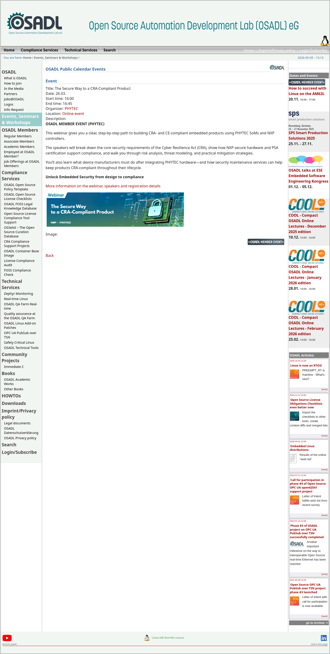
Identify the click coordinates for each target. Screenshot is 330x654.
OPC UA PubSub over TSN (20, 335)
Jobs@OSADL (14, 99)
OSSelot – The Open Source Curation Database (19, 231)
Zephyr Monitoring (18, 293)
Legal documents (17, 423)
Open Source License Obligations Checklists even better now (306, 403)
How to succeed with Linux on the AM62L (307, 89)
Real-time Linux (16, 299)
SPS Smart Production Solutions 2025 (308, 133)
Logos (8, 104)
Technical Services (12, 284)
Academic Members (19, 146)
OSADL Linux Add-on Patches (20, 325)
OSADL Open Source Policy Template (19, 187)
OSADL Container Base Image (21, 253)
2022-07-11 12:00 (298, 475)
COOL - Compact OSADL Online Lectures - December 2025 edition (307, 221)
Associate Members (19, 141)
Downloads (14, 403)
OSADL (9, 72)
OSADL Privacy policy (20, 438)
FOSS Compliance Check (17, 272)
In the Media (14, 88)
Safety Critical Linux (19, 342)
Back (50, 255)
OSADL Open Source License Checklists (19, 196)
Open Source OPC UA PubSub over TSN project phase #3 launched (308, 588)
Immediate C (14, 366)
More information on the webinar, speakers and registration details (103, 186)
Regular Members (18, 136)
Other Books (13, 389)
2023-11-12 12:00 (298, 395)
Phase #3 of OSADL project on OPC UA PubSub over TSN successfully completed (307, 531)
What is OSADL (15, 78)
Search (9, 444)
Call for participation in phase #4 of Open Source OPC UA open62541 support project (308, 485)
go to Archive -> (317, 623)
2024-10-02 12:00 (298, 361)
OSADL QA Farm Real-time (21, 306)
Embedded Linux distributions (302, 448)
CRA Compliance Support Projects (17, 243)
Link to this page (319, 644)
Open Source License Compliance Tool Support (20, 217)
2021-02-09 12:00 (298, 580)
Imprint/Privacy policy (276, 50)
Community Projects (14, 357)
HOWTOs (11, 396)
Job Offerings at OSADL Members (22, 163)
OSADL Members (20, 130)
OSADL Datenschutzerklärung (21, 430)
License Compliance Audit (19, 262)
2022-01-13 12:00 (298, 521)
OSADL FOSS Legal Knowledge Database (20, 206)
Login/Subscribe (313, 50)
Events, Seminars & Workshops (56, 58)
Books (8, 373)
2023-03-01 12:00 (298, 441)
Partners (10, 94)
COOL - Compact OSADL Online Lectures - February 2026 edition (307, 323)
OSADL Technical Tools (21, 348)
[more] (324, 389)
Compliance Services (14, 175)
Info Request (14, 109)
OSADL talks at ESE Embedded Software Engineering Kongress (308, 174)
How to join (13, 83)
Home (249, 50)
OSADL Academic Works (17, 381)
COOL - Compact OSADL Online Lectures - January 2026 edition (307, 272)
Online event (73, 113)
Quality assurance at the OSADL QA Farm (19, 315)
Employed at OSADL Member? (19, 154)
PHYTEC (71, 108)
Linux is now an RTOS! (306, 365)
